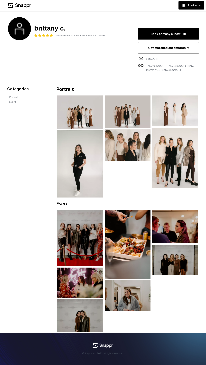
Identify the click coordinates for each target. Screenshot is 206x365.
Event (12, 102)
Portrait (13, 97)
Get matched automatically (168, 48)
